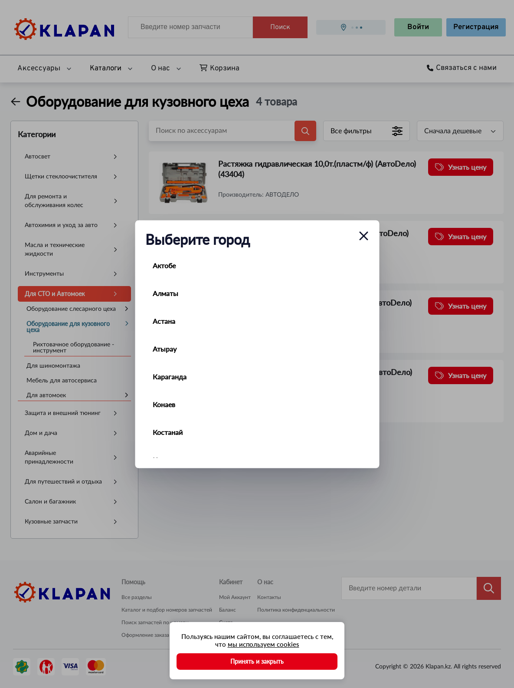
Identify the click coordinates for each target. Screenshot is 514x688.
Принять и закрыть (257, 661)
